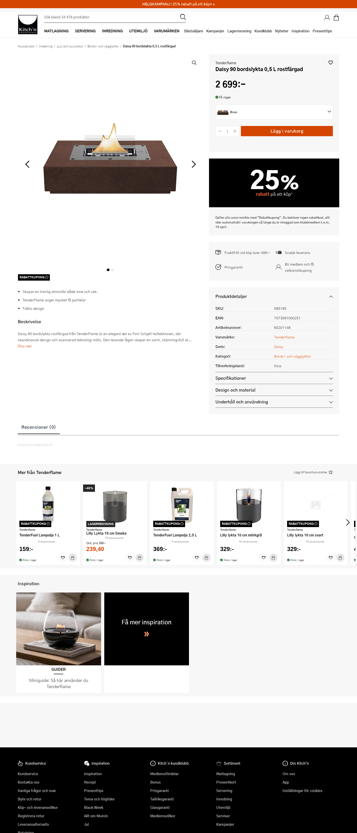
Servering (224, 790)
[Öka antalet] (235, 131)
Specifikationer (230, 378)
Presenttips (322, 30)
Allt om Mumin (96, 815)
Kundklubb (263, 30)
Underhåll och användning (241, 401)
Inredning (46, 46)
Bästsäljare (193, 30)
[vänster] (27, 164)
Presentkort (226, 782)
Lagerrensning (239, 30)
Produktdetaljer (231, 296)
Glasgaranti (160, 807)
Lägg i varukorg (286, 131)
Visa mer (25, 346)
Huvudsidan (26, 46)
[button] (331, 62)
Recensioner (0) (38, 427)
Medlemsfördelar (164, 773)
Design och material (235, 390)
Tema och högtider (99, 799)
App (286, 782)
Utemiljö (223, 807)
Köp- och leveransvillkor (38, 807)
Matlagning (225, 773)
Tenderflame (225, 62)
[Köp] (73, 558)
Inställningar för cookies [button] (302, 790)
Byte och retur (29, 799)
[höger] (193, 164)
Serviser (223, 815)
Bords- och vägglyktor (103, 46)
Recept (90, 782)
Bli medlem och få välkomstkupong (299, 267)
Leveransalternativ (33, 824)
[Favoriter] (63, 558)
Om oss (289, 773)
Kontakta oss (28, 782)
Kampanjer (215, 30)
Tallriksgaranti (162, 799)
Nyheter (281, 30)
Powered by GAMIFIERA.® (35, 445)
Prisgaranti (233, 267)
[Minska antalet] (220, 131)
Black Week (93, 807)
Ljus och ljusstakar (70, 46)
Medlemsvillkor (162, 815)
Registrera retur (31, 815)
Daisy (278, 346)
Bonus (155, 782)
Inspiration (300, 30)
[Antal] (227, 131)
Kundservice (28, 773)
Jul (86, 824)
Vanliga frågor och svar (37, 790)
